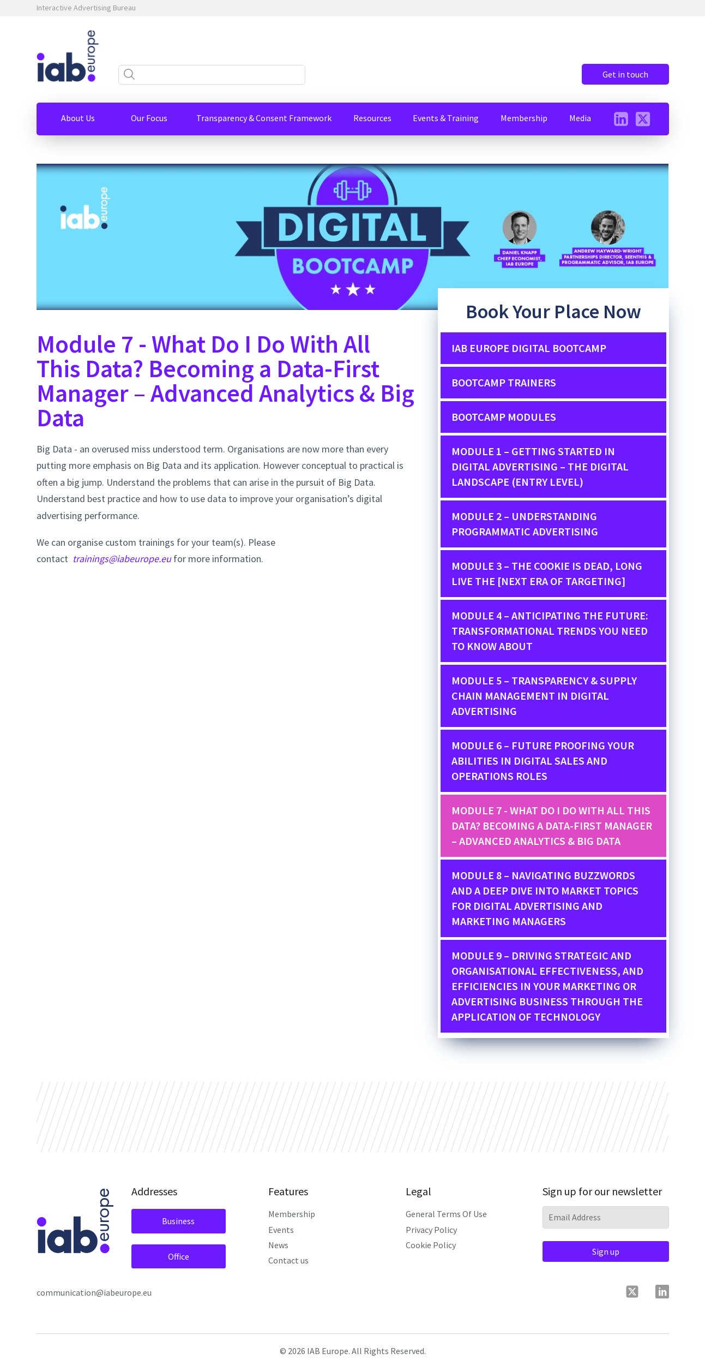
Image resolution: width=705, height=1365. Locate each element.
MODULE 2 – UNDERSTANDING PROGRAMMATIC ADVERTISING (524, 523)
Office (178, 1256)
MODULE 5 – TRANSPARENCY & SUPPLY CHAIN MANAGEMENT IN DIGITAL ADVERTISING (544, 695)
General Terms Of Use (446, 1213)
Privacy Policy (431, 1229)
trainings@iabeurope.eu (122, 558)
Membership (291, 1213)
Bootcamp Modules (503, 417)
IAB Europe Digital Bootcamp (528, 348)
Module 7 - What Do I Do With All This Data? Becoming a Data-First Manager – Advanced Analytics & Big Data (551, 825)
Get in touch (625, 74)
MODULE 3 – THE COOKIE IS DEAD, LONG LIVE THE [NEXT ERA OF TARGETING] (546, 573)
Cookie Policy (431, 1244)
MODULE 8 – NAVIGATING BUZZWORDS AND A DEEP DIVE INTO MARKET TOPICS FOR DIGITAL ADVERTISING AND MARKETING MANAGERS (544, 898)
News (278, 1244)
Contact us (288, 1260)
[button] (78, 118)
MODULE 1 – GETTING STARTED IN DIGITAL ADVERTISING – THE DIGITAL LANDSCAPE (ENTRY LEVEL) (540, 466)
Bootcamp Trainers (503, 382)
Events (281, 1229)
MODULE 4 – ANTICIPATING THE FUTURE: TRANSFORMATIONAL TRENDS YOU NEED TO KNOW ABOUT (549, 631)
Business (178, 1220)
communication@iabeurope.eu (94, 1292)
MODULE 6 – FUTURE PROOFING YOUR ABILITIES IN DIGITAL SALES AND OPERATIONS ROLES (542, 760)
